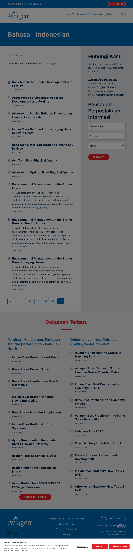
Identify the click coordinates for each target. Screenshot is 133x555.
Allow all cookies (119, 547)
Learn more (24, 551)
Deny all (100, 547)
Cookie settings (82, 547)
